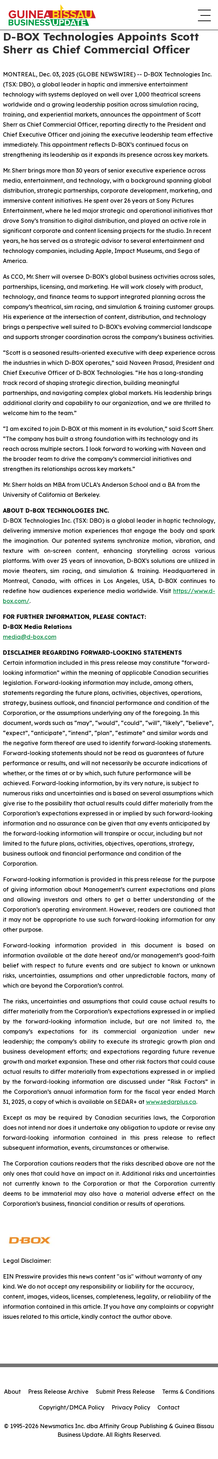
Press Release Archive (58, 1391)
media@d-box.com (29, 636)
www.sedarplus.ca (171, 1101)
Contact (168, 1407)
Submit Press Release (125, 1391)
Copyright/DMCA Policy (71, 1407)
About (12, 1391)
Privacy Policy (131, 1407)
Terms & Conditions (188, 1391)
